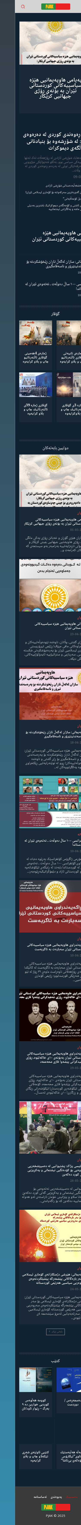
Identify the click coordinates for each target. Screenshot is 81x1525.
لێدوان (66, 513)
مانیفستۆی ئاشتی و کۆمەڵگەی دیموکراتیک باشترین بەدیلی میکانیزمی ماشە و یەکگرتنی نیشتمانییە (44, 207)
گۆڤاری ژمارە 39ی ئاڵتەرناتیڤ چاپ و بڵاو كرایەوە (21, 410)
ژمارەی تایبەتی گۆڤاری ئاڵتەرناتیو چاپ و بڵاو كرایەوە (58, 358)
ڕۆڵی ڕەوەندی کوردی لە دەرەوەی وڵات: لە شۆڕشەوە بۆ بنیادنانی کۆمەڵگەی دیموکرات (42, 141)
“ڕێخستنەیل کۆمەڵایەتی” (62, 199)
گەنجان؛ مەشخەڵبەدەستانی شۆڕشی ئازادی (54, 185)
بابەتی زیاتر (41, 1332)
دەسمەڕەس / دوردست (58, 1403)
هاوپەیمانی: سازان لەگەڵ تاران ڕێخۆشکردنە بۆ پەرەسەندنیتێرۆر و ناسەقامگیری (44, 264)
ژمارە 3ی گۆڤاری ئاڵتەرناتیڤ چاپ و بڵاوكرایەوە (58, 410)
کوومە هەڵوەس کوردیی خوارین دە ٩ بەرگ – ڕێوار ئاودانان (20, 1405)
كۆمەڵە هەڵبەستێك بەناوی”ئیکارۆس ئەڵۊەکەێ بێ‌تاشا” (58, 1457)
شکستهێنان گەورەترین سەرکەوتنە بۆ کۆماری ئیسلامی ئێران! (44, 192)
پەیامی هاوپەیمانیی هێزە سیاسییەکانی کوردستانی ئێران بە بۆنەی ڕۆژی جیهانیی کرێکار (40, 88)
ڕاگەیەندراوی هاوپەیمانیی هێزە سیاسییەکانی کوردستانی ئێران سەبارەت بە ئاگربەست (42, 947)
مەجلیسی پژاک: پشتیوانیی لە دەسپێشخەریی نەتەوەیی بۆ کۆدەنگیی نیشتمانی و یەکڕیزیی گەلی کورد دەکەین (42, 1170)
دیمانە (67, 835)
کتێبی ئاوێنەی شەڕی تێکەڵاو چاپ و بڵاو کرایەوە (20, 1457)
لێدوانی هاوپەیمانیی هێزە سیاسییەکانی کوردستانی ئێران (47, 236)
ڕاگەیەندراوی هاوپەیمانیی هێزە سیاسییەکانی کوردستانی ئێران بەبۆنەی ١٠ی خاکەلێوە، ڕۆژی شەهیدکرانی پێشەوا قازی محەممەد (41, 1058)
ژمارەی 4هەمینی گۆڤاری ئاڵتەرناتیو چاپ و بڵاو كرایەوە (21, 358)
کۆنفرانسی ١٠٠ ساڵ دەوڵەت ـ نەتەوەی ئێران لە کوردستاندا (43, 286)
